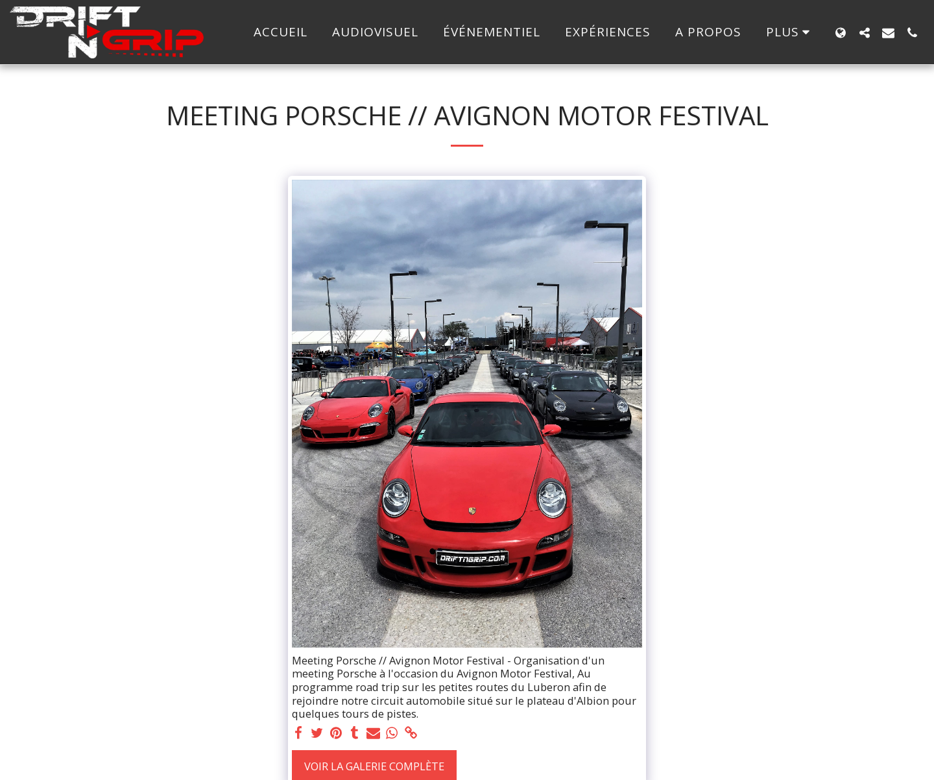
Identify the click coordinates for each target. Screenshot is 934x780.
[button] (864, 32)
